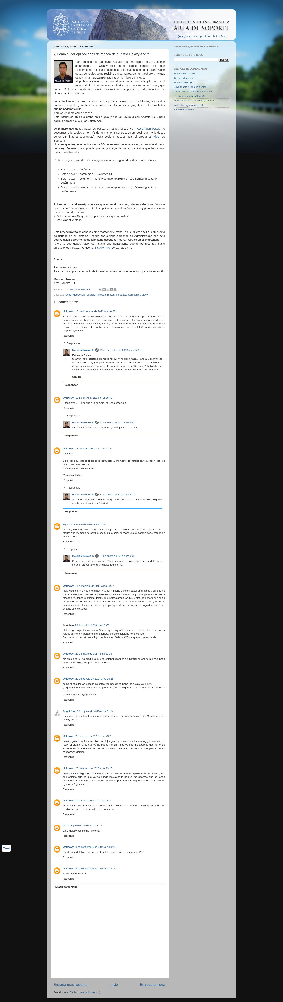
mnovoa (101, 294)
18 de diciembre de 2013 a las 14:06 (120, 350)
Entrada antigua (152, 984)
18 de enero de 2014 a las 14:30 (87, 524)
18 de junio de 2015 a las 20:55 (95, 711)
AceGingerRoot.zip (149, 128)
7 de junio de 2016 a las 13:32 (85, 825)
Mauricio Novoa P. (83, 350)
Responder (69, 335)
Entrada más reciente (71, 984)
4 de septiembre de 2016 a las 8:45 (95, 847)
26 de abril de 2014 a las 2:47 (92, 625)
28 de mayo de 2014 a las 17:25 (93, 653)
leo (65, 825)
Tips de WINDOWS (185, 73)
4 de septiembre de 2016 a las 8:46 (95, 868)
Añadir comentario (66, 886)
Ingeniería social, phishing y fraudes (194, 100)
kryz (65, 524)
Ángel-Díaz (69, 711)
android (91, 294)
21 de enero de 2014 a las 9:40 (117, 422)
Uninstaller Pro (101, 247)
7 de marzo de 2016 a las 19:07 (93, 800)
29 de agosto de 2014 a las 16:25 (94, 678)
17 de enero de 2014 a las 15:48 (93, 397)
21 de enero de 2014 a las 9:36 (117, 494)
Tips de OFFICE (183, 82)
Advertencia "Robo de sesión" (190, 87)
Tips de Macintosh (184, 78)
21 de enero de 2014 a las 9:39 (117, 556)
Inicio (114, 984)
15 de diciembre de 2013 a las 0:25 (95, 311)
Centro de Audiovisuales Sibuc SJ (193, 91)
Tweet (6, 848)
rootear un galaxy (117, 294)
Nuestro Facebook (184, 109)
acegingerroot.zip (76, 294)
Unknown (68, 311)
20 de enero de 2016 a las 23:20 (93, 736)
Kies (156, 136)
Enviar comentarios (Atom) (85, 992)
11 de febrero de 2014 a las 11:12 (94, 585)
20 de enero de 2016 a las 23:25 (93, 768)
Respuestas (73, 343)
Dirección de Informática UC (190, 96)
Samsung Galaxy (138, 294)
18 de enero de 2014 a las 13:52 (93, 448)
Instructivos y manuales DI (189, 105)
